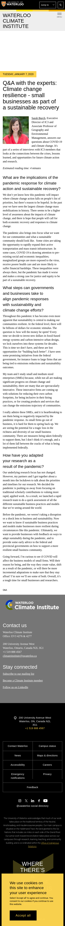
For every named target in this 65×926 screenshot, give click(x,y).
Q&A (5, 590)
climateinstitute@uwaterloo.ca (20, 655)
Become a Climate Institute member (23, 680)
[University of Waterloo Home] (12, 4)
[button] (48, 5)
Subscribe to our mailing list (18, 673)
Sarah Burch (38, 118)
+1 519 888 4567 (35, 728)
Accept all (23, 915)
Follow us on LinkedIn (15, 687)
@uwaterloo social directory (32, 806)
